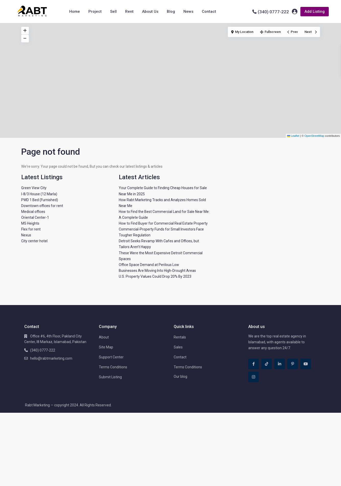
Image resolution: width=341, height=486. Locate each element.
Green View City (33, 188)
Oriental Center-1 (35, 217)
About (104, 337)
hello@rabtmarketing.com (51, 358)
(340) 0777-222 (273, 11)
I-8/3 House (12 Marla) (39, 194)
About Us (150, 11)
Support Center (111, 357)
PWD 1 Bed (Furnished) (39, 200)
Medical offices (33, 212)
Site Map (106, 347)
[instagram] (253, 377)
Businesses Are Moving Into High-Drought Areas (157, 271)
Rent (129, 11)
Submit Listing (110, 377)
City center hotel (34, 241)
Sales (178, 347)
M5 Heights (30, 223)
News (188, 11)
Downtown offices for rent (42, 206)
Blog (171, 11)
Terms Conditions (113, 367)
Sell (113, 11)
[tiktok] (266, 364)
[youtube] (305, 364)
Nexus (26, 235)
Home (74, 11)
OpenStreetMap (314, 135)
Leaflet (293, 135)
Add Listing (314, 11)
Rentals (180, 337)
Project (95, 11)
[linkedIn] (279, 364)
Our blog (180, 376)
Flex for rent (31, 229)
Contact (209, 11)
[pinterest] (292, 364)
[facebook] (253, 364)
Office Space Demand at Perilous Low (149, 265)
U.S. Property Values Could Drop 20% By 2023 (155, 276)
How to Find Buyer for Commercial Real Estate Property (163, 223)
